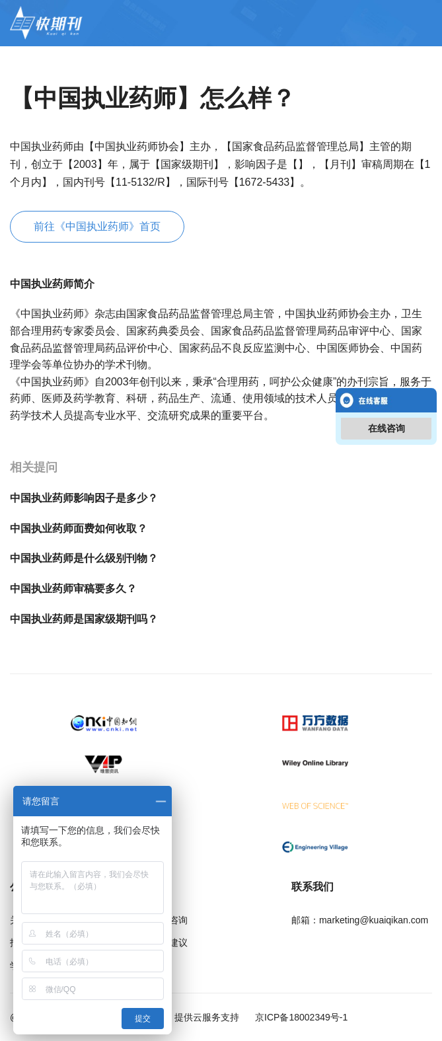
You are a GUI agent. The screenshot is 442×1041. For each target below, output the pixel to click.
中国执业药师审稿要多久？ (73, 588)
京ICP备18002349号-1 (300, 1017)
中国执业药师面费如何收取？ (78, 528)
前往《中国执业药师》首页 (97, 226)
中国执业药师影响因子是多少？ (84, 498)
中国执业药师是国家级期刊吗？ (84, 619)
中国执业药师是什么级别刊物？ (84, 558)
